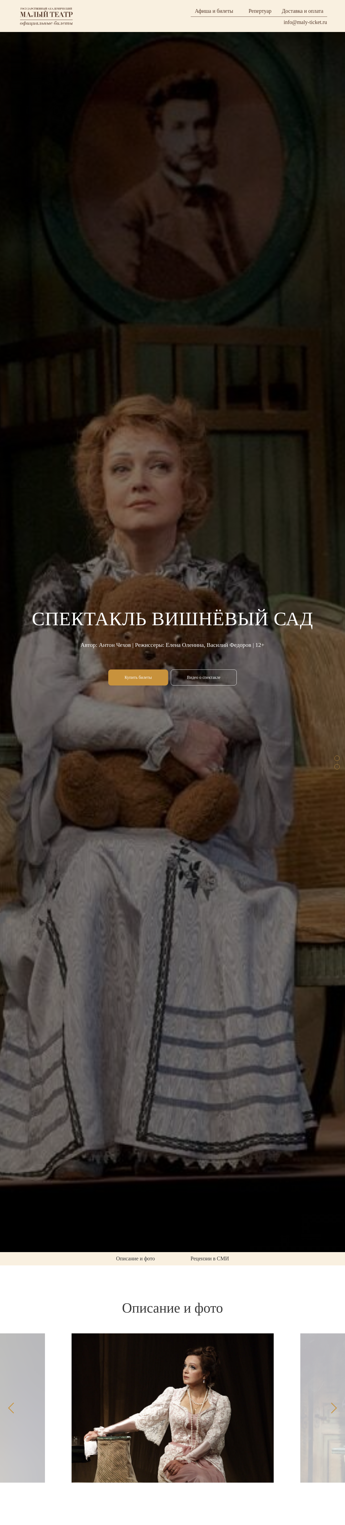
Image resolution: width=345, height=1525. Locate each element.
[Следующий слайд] (334, 1407)
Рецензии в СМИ (209, 1258)
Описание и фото (135, 1258)
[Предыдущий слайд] (11, 1407)
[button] (204, 677)
